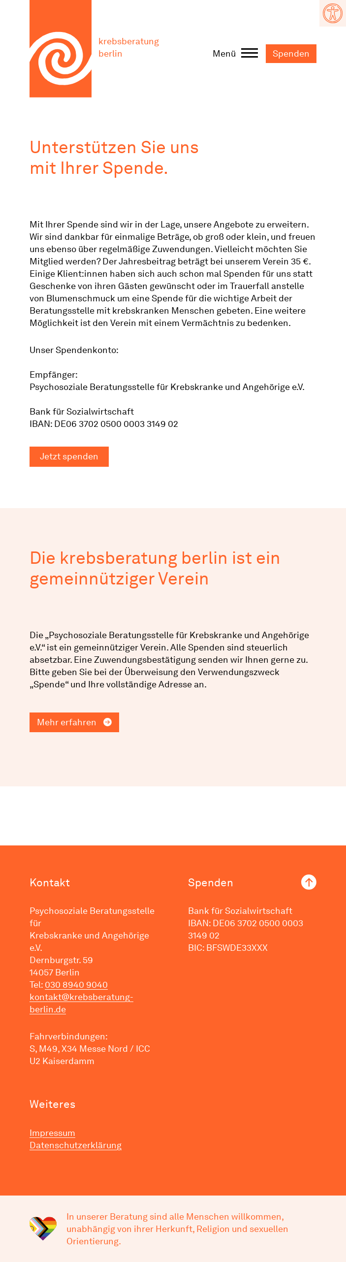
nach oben (308, 882)
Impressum (52, 1133)
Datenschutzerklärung (76, 1145)
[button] (332, 13)
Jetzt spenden (69, 456)
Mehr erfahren (66, 722)
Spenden (291, 53)
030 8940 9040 (76, 984)
